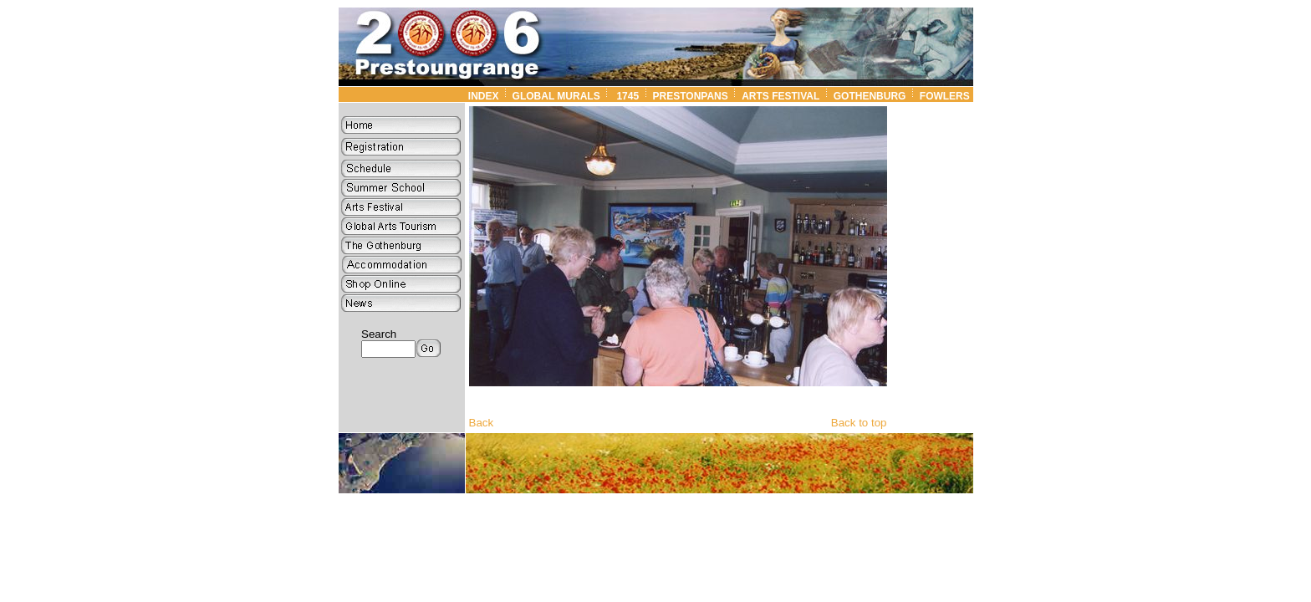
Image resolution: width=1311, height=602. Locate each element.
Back (481, 422)
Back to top (859, 422)
